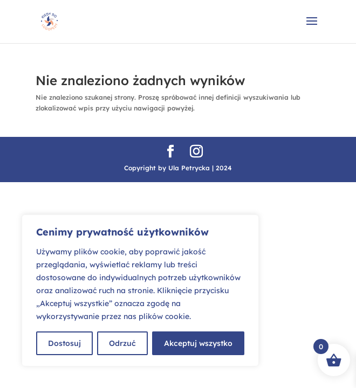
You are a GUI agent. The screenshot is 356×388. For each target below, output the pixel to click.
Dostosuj (64, 343)
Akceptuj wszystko (198, 343)
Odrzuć (122, 343)
